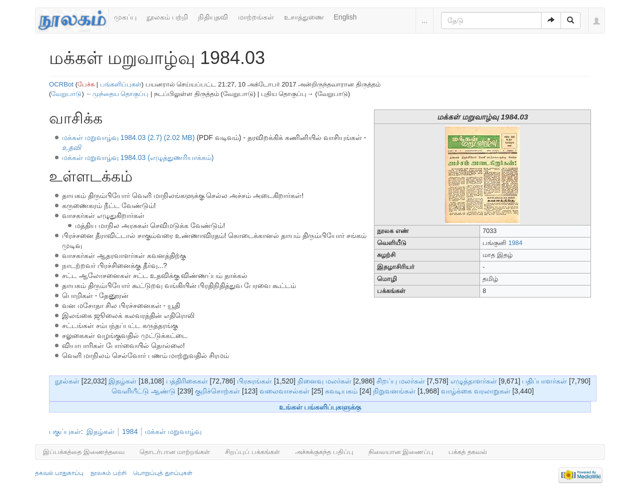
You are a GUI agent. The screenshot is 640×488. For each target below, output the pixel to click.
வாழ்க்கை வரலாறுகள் (475, 391)
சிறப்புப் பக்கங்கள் (252, 452)
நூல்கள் (67, 381)
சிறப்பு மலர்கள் (400, 381)
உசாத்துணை (304, 17)
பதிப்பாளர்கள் (544, 381)
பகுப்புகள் (65, 432)
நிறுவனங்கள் (394, 391)
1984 (515, 243)
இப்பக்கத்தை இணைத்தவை (83, 452)
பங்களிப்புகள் (121, 84)
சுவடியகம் (341, 391)
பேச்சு (86, 84)
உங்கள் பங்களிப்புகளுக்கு (320, 407)
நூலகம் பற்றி (167, 17)
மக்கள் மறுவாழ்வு (173, 432)
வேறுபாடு (66, 94)
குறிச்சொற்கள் (217, 391)
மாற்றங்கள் (256, 17)
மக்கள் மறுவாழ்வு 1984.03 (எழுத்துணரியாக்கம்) (138, 158)
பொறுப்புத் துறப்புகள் (162, 473)
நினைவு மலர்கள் (325, 381)
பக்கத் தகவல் (467, 452)
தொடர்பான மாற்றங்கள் (175, 452)
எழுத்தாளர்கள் (473, 381)
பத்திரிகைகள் (187, 381)
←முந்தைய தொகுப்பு (117, 94)
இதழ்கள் (122, 381)
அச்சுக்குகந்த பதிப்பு (324, 452)
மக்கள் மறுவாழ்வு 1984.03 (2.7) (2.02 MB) (128, 138)
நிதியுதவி (213, 17)
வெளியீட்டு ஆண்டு (144, 391)
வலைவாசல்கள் (285, 391)
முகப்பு (125, 17)
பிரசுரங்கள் (254, 381)
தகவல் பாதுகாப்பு (59, 473)
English (345, 17)
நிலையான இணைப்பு (401, 452)
